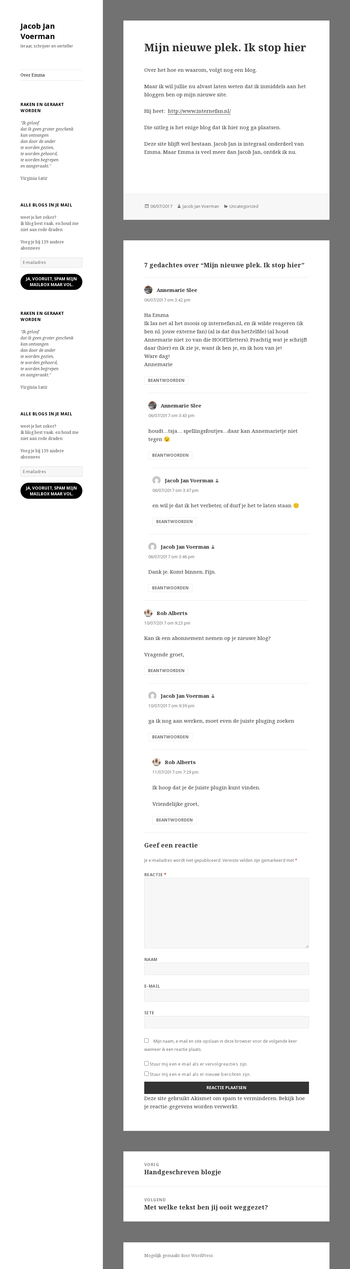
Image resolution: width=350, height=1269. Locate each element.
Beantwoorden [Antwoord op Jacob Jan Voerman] (174, 521)
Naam (151, 959)
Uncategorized (243, 206)
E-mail (152, 986)
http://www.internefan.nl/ (199, 110)
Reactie (155, 875)
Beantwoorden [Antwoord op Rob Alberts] (166, 670)
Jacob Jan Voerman (38, 31)
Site (149, 1013)
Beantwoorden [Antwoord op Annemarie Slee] (166, 380)
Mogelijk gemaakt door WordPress (178, 1255)
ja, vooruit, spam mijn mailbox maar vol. (51, 282)
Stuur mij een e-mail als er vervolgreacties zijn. (199, 1064)
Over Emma (33, 75)
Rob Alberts (172, 613)
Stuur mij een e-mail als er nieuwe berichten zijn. (200, 1074)
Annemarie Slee (177, 289)
